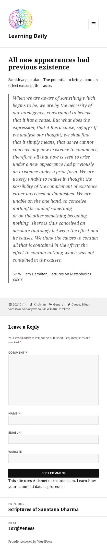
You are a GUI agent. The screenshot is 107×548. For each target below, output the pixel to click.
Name (14, 413)
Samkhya (14, 309)
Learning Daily (27, 35)
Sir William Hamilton (56, 309)
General (58, 304)
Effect (85, 304)
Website (15, 452)
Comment (17, 352)
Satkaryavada (31, 309)
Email (14, 432)
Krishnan (40, 304)
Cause (75, 304)
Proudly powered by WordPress (30, 541)
